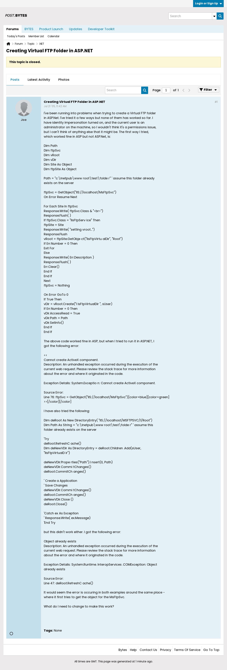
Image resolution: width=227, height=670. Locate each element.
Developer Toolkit (101, 29)
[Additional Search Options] (214, 16)
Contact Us (148, 650)
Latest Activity (39, 79)
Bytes (123, 650)
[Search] (193, 16)
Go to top (211, 650)
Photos (63, 79)
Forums (12, 29)
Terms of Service (187, 650)
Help (133, 650)
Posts (15, 79)
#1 (216, 102)
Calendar (54, 36)
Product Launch (51, 29)
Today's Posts (16, 36)
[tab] (15, 80)
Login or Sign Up (208, 3)
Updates (75, 29)
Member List (36, 36)
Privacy (165, 650)
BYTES (29, 29)
